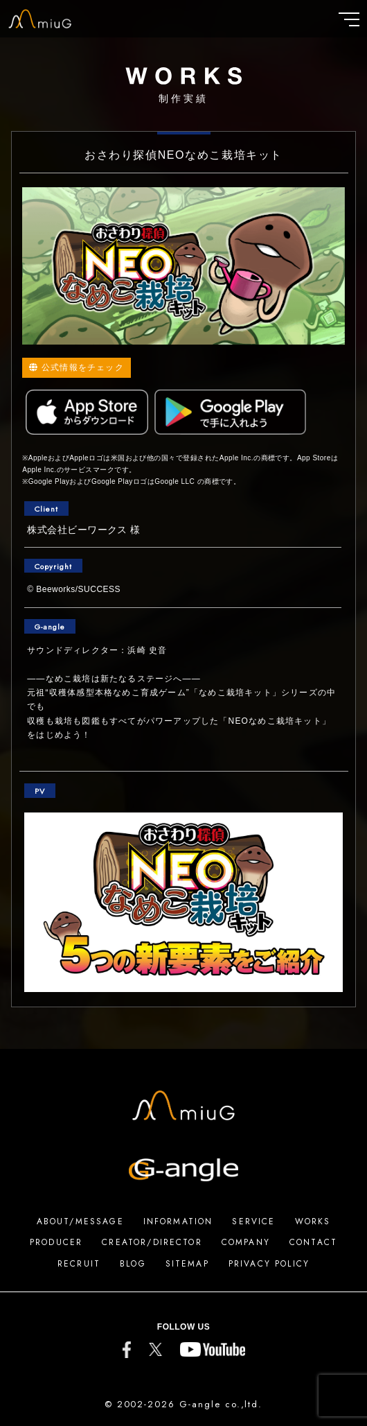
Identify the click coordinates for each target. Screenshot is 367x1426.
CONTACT (313, 1242)
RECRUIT (78, 1264)
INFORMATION (178, 1221)
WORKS (313, 1221)
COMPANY (246, 1242)
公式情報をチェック (76, 367)
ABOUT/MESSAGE (80, 1221)
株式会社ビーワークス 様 (84, 529)
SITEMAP (187, 1264)
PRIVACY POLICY (269, 1264)
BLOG (133, 1264)
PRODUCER (56, 1242)
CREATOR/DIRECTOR (152, 1242)
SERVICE (253, 1221)
